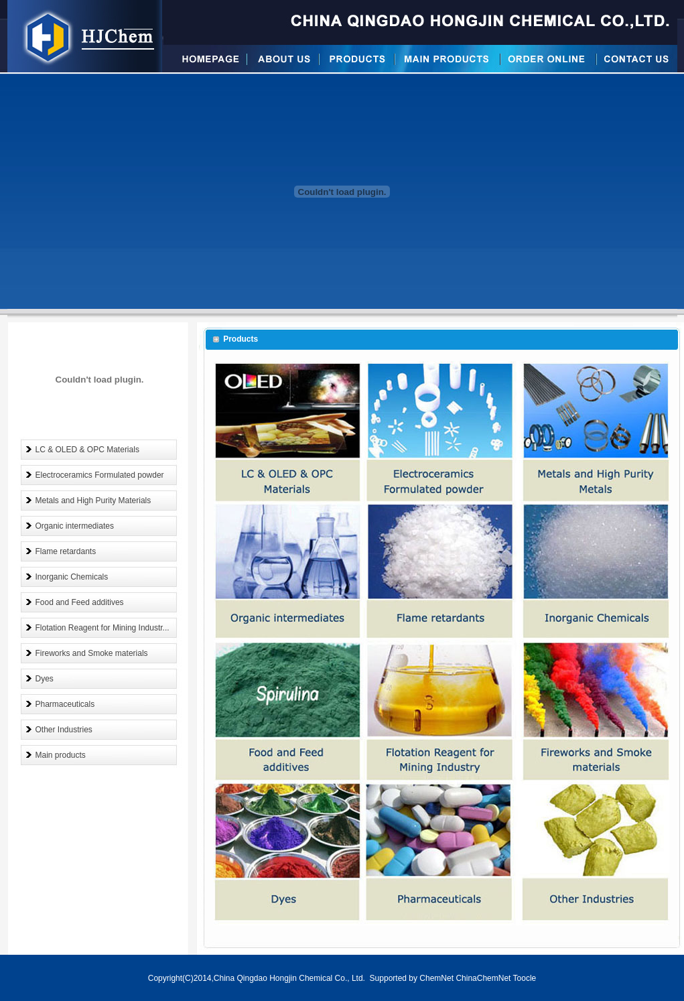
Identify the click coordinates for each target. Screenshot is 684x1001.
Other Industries (64, 729)
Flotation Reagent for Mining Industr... (102, 627)
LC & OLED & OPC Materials (87, 449)
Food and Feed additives (80, 602)
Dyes (45, 678)
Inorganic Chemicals (72, 577)
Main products (61, 755)
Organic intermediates (75, 526)
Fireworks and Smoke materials (92, 653)
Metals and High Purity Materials (93, 500)
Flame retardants (66, 551)
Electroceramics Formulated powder (100, 475)
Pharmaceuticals (65, 704)
